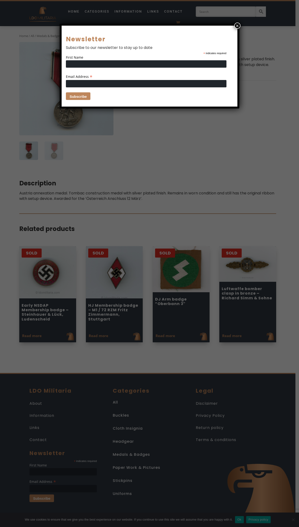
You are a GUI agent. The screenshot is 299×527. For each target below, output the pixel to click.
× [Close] (237, 26)
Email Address (79, 76)
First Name (74, 57)
